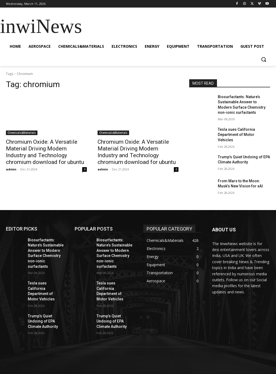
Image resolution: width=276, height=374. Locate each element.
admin (11, 169)
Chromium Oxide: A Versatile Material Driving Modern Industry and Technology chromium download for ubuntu (45, 152)
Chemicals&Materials (22, 133)
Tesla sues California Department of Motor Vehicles (236, 134)
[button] (263, 59)
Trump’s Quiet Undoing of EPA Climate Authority (43, 321)
